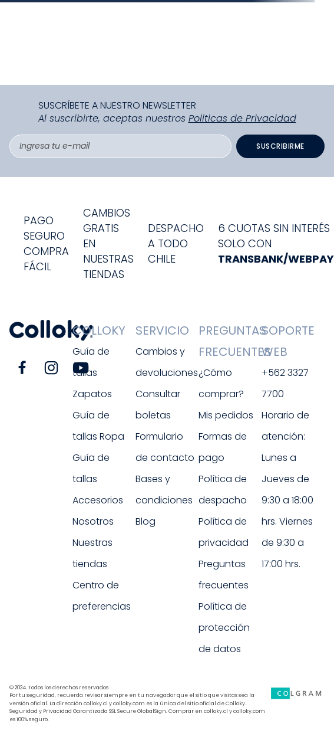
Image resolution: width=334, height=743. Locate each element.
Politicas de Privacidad (242, 118)
